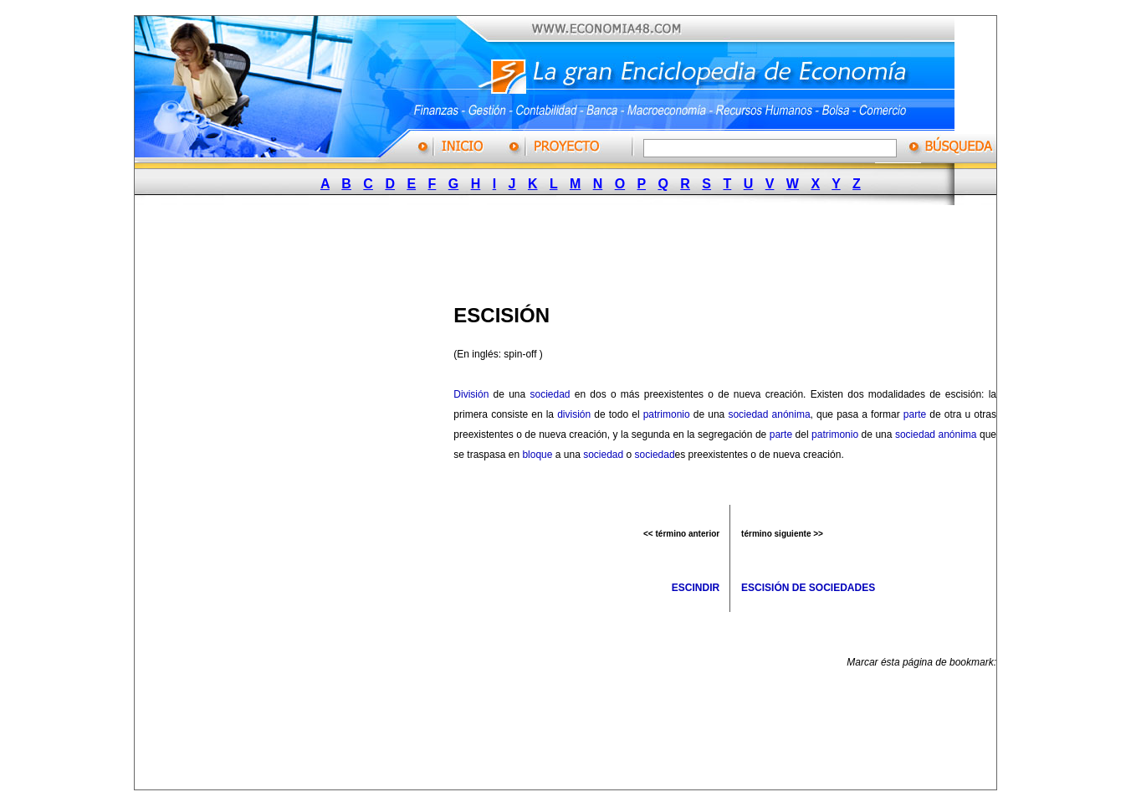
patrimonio (666, 414)
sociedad (550, 394)
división (574, 414)
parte (914, 414)
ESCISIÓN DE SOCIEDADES (808, 588)
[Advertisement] (557, 249)
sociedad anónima (769, 414)
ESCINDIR (695, 588)
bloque (537, 454)
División (471, 394)
